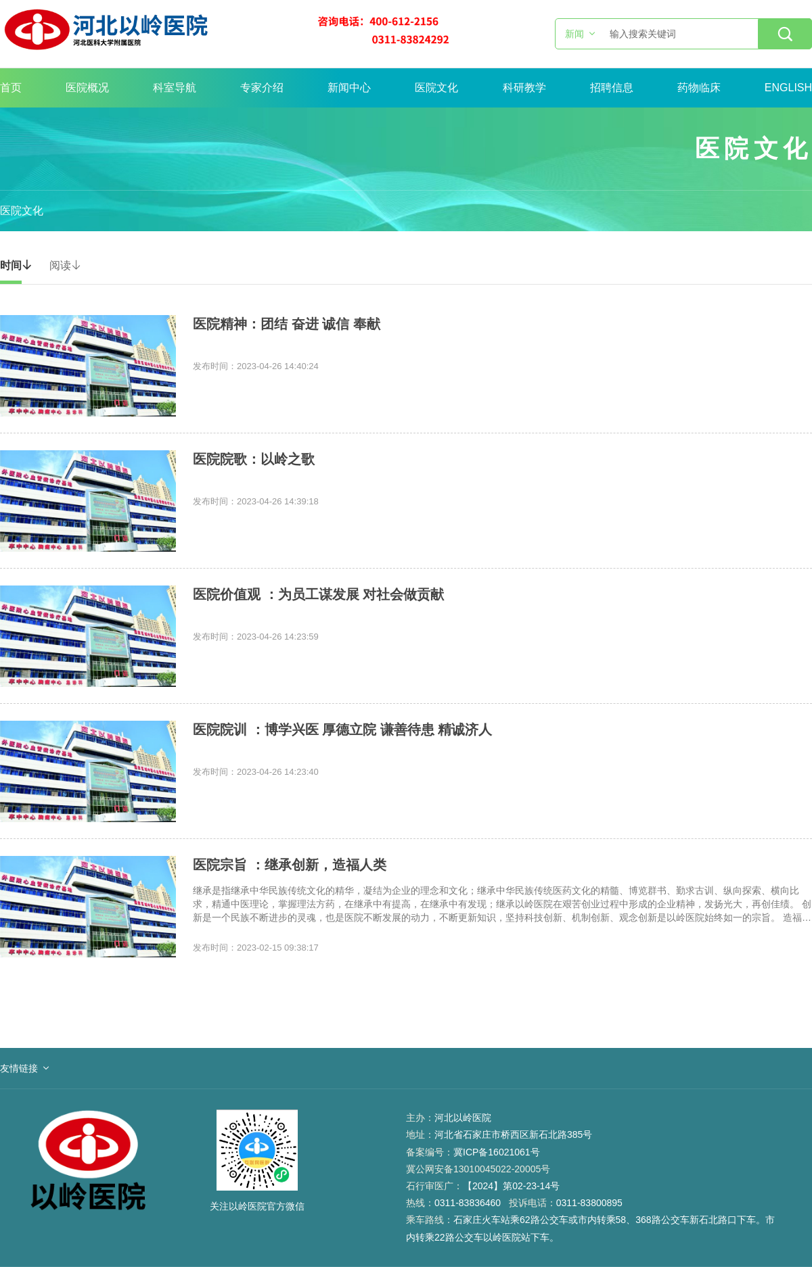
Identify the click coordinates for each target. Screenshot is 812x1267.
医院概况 (87, 87)
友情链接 (19, 1068)
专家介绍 (262, 87)
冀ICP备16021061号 (496, 1152)
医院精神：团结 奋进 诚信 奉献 (286, 323)
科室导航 (174, 87)
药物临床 (699, 87)
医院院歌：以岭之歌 (254, 459)
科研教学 (524, 87)
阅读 (65, 265)
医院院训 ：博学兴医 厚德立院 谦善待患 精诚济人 (342, 729)
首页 (11, 87)
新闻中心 (349, 87)
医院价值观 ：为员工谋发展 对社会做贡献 (318, 594)
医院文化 (436, 87)
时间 (16, 265)
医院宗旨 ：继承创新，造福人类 (289, 864)
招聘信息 (611, 87)
